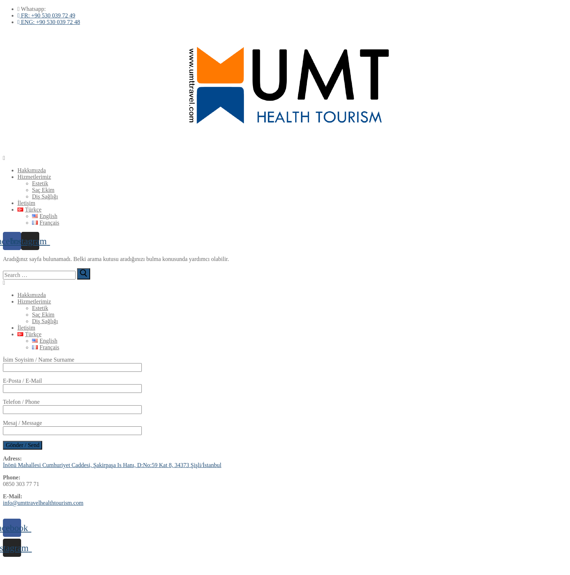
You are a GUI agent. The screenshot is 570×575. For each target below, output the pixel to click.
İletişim (26, 203)
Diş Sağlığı (45, 196)
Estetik (40, 183)
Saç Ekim (43, 190)
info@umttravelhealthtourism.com (43, 503)
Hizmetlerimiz (34, 177)
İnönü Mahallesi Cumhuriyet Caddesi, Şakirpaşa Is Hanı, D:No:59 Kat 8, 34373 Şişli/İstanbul (112, 465)
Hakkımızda (31, 170)
